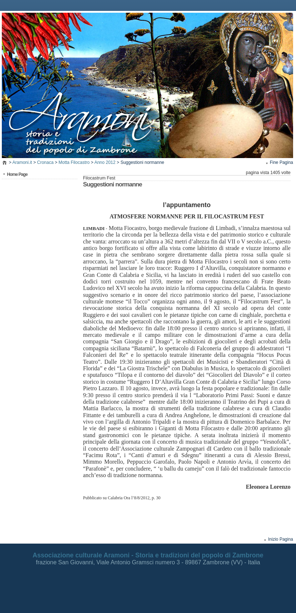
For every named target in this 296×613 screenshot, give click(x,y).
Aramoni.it (22, 162)
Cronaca (45, 162)
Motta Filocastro (74, 162)
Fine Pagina (281, 162)
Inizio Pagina (280, 539)
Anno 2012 (104, 162)
